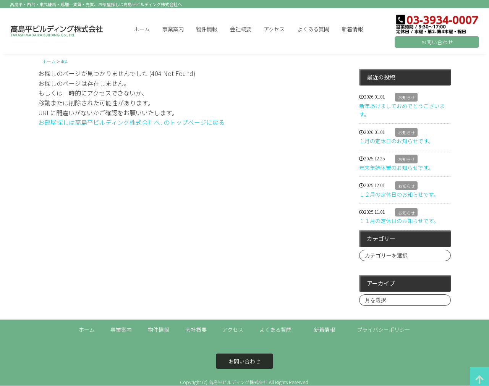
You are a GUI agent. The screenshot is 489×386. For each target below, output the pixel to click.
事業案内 (173, 29)
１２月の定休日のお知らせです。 (399, 194)
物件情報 (206, 29)
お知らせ (406, 97)
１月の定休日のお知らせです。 (396, 141)
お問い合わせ (437, 42)
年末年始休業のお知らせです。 (396, 167)
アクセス (274, 29)
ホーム (142, 29)
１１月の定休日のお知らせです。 (399, 220)
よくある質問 (313, 29)
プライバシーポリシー (383, 329)
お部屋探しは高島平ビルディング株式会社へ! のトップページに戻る (131, 122)
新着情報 (352, 29)
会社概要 (240, 29)
